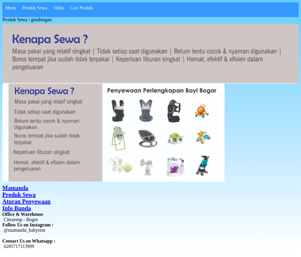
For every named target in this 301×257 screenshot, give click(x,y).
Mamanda (15, 188)
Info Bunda (16, 208)
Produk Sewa (19, 194)
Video (58, 7)
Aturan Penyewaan (26, 201)
